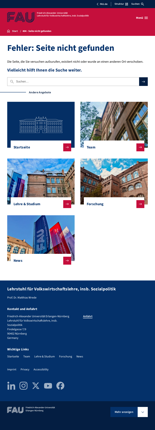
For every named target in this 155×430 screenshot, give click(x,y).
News (40, 261)
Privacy (25, 369)
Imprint (11, 369)
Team (113, 147)
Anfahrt (87, 316)
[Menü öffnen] (142, 18)
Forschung (113, 204)
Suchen (137, 4)
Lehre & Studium (40, 204)
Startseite (40, 147)
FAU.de (102, 4)
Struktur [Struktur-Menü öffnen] (121, 4)
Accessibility (41, 369)
